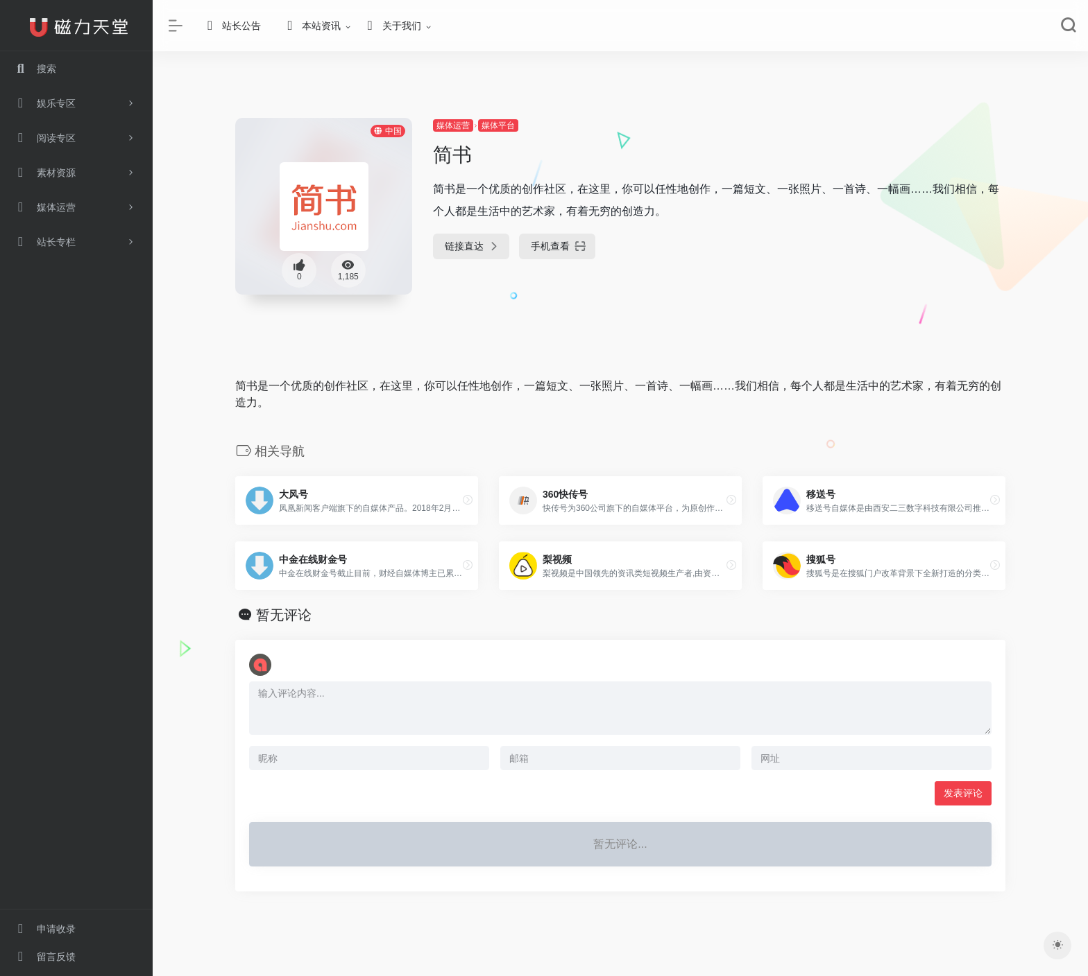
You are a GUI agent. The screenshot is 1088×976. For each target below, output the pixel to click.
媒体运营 (453, 125)
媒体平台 (498, 125)
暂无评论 (284, 614)
